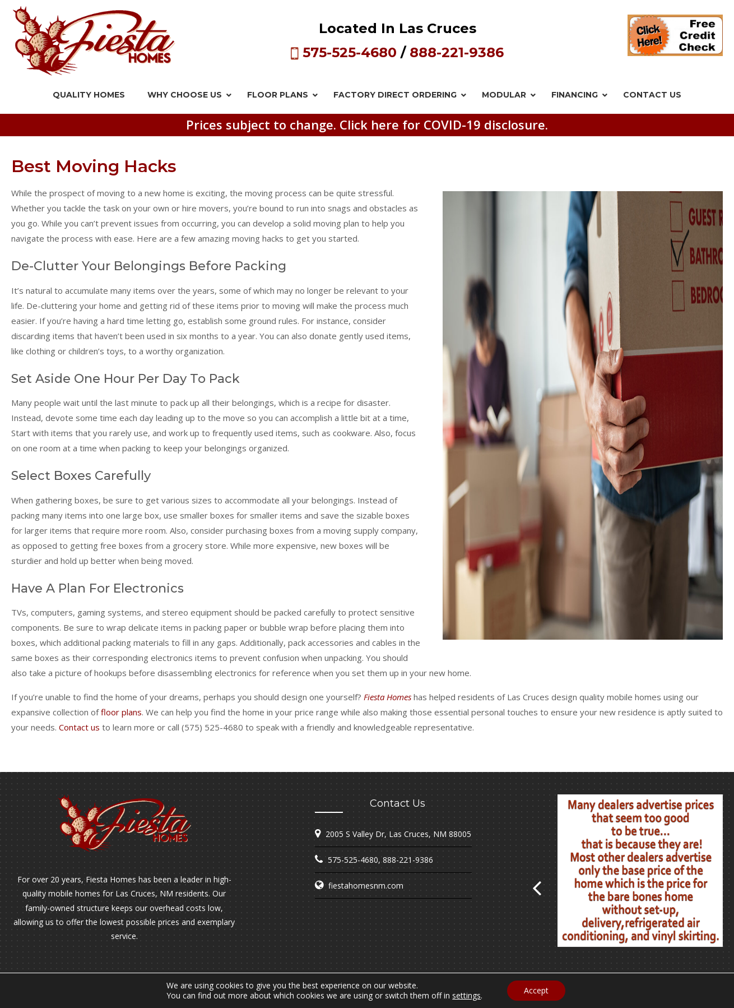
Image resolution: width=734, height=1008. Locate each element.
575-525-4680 (350, 52)
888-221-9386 (457, 52)
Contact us (79, 727)
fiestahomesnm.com (365, 885)
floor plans (121, 712)
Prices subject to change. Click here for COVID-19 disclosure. (367, 124)
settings (466, 996)
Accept (536, 990)
